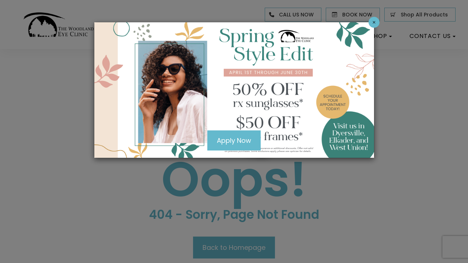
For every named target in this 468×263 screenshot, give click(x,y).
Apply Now (234, 140)
